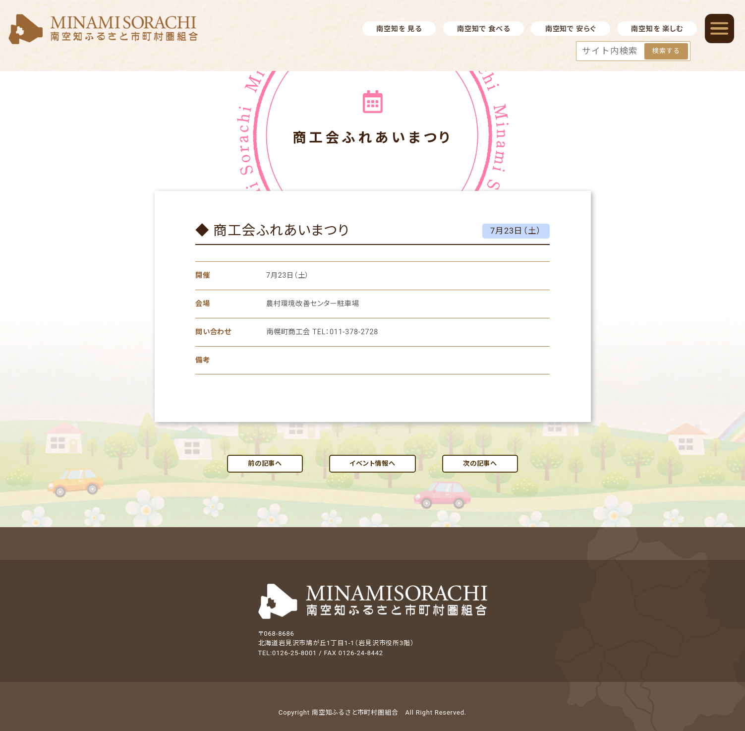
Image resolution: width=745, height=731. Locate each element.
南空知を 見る (398, 29)
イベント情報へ (372, 463)
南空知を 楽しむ (657, 29)
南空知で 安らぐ (570, 29)
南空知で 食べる (483, 29)
